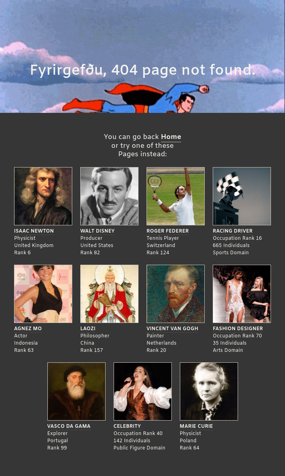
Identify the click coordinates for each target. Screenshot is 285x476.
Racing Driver (232, 231)
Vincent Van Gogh (172, 329)
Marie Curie (196, 426)
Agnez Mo (28, 329)
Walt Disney (97, 231)
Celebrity (127, 426)
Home (171, 137)
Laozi (88, 329)
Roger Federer (168, 231)
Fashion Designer (238, 329)
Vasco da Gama (69, 426)
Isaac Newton (34, 231)
